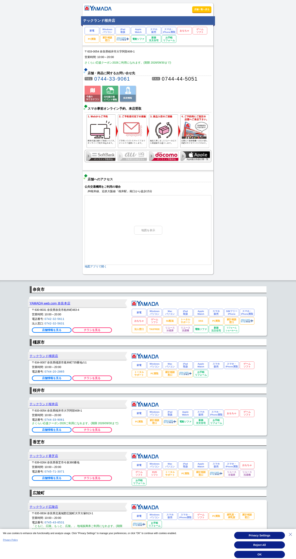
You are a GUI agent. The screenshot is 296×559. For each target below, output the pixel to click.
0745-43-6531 (55, 522)
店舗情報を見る (51, 330)
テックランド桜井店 (44, 404)
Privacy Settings (259, 535)
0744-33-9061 (112, 79)
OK (260, 554)
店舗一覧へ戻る (201, 9)
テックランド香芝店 (44, 456)
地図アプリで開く (96, 266)
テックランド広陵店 (44, 507)
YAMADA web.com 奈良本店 (50, 303)
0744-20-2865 (55, 371)
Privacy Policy (10, 540)
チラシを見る (92, 330)
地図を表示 (148, 230)
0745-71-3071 (55, 471)
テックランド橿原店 (44, 356)
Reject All (259, 545)
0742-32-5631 (55, 323)
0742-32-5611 (55, 318)
